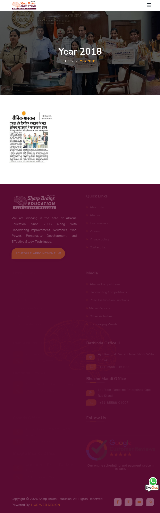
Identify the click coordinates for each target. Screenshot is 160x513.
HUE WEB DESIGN (46, 505)
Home (69, 61)
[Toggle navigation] (149, 5)
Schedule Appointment (39, 253)
